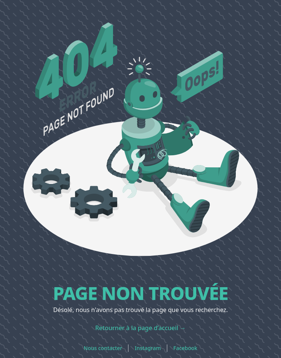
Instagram (147, 348)
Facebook (185, 348)
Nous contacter (103, 348)
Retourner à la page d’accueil (140, 328)
